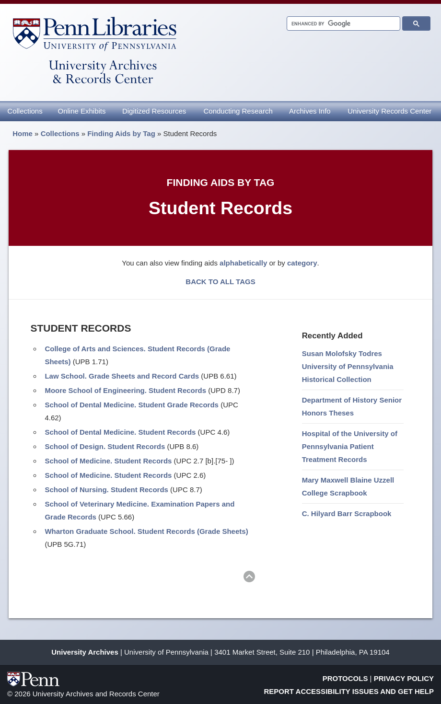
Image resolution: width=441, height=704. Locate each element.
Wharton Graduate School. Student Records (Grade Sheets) (146, 531)
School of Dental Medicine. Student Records (120, 432)
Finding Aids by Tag (121, 133)
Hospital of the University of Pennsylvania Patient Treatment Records (349, 446)
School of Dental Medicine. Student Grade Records (132, 405)
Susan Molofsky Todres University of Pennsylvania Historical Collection (348, 366)
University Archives (84, 652)
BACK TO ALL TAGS (220, 281)
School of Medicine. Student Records (108, 461)
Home (22, 133)
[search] (342, 23)
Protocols (345, 678)
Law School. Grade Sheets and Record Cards (122, 376)
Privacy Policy (404, 678)
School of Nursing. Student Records (106, 489)
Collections (24, 111)
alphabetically (243, 263)
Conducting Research (237, 111)
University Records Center (389, 111)
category (302, 263)
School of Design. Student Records (105, 446)
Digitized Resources (154, 111)
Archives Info (310, 111)
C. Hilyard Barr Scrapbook (347, 513)
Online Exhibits (81, 111)
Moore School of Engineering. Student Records (125, 390)
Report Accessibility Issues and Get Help (349, 691)
